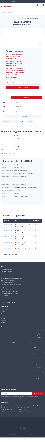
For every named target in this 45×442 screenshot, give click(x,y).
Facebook (7, 121)
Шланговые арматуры (7, 271)
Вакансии (3, 320)
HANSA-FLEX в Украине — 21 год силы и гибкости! (21, 343)
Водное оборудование (7, 289)
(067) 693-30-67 (14, 63)
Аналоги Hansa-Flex (6, 316)
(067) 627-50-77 (13, 66)
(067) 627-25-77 (14, 68)
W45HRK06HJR (8, 230)
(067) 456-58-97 (15, 72)
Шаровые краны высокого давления (11, 284)
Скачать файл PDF (23, 116)
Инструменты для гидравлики (9, 302)
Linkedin (22, 121)
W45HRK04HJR (8, 224)
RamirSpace (34, 434)
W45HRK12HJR (8, 242)
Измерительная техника (7, 298)
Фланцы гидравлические (8, 282)
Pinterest (15, 121)
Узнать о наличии (23, 87)
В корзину (26, 97)
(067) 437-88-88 (16, 70)
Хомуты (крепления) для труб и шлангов (12, 287)
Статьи (3, 318)
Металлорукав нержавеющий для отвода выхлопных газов (40, 374)
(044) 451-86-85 (11, 75)
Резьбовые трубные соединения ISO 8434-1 (13, 276)
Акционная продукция (7, 314)
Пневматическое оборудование (9, 291)
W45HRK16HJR (8, 248)
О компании (4, 309)
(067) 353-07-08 (14, 54)
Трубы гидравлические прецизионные (11, 278)
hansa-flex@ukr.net (9, 411)
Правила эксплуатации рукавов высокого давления (39, 363)
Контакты (3, 322)
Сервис (3, 311)
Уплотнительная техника (8, 300)
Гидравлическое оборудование (9, 293)
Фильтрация (4, 295)
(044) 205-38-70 (11, 77)
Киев (3, 1)
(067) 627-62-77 (13, 61)
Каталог (4, 266)
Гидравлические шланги (7, 269)
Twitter (30, 121)
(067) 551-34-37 (14, 59)
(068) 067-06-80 (13, 56)
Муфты (3, 274)
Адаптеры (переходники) (8, 280)
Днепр (12, 1)
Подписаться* (38, 393)
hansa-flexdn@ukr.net (26, 411)
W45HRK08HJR (8, 236)
